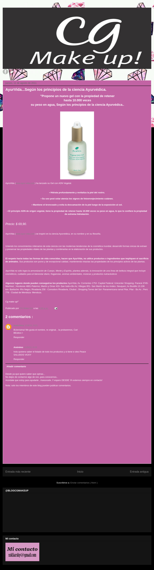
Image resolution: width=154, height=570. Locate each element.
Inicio (80, 471)
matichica (19, 325)
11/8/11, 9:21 (31, 325)
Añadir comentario (16, 366)
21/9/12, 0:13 (30, 347)
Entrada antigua (139, 471)
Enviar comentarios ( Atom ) (83, 482)
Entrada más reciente (17, 471)
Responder (19, 337)
